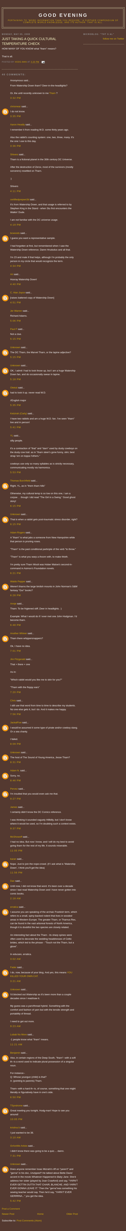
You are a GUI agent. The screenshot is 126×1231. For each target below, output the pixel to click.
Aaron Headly (17, 124)
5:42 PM (15, 1200)
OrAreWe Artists (18, 1145)
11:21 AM (16, 1044)
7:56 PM (15, 714)
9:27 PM (15, 798)
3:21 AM (15, 981)
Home (40, 1214)
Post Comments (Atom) (29, 1220)
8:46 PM (15, 780)
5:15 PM (15, 338)
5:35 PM (15, 405)
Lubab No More (18, 1034)
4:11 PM (15, 191)
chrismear (15, 106)
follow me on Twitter (113, 38)
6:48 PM (15, 625)
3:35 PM (15, 116)
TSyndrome (16, 1105)
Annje (13, 603)
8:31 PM (15, 762)
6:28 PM (15, 595)
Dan (12, 880)
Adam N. (15, 770)
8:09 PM (15, 744)
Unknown (15, 347)
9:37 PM (15, 828)
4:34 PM (15, 266)
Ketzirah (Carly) (18, 413)
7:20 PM (15, 692)
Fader (13, 967)
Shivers (14, 154)
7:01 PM (15, 650)
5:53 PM (15, 472)
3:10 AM (15, 1137)
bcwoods (15, 233)
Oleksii (13, 387)
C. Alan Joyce (17, 292)
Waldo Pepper (17, 581)
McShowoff (16, 836)
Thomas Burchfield (20, 480)
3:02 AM (15, 959)
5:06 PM (15, 320)
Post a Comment (11, 1208)
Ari (11, 274)
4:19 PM (15, 224)
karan (13, 859)
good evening (63, 15)
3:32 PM (15, 98)
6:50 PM (15, 1097)
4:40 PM (15, 284)
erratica (14, 907)
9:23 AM (15, 1026)
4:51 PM (15, 302)
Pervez (14, 788)
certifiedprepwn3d (19, 199)
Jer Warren (16, 310)
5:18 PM (15, 379)
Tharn (52, 93)
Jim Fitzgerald (17, 659)
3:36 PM (15, 146)
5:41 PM (15, 427)
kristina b (15, 1127)
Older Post (72, 1214)
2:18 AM (15, 898)
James (13, 807)
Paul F (13, 329)
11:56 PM (16, 872)
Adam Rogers (17, 532)
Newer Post (8, 1214)
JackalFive (15, 722)
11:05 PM (16, 850)
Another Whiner (18, 633)
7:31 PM (15, 1155)
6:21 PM (15, 573)
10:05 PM (16, 1119)
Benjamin (15, 1052)
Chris (13, 700)
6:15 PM (15, 506)
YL (11, 435)
